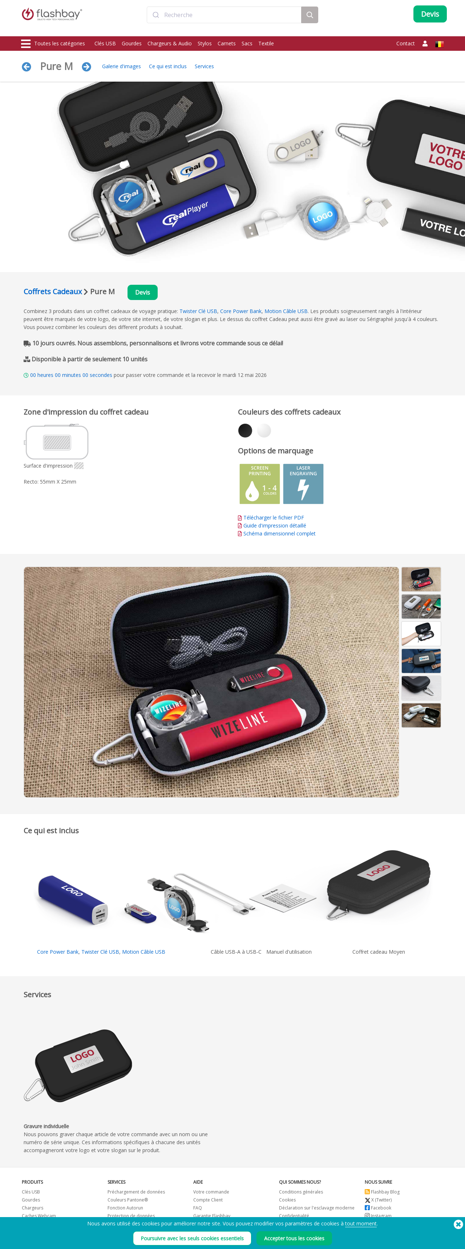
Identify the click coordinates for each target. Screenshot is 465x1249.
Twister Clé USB (198, 312)
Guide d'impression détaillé (274, 527)
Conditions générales (301, 1194)
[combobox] (224, 19)
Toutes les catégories (53, 43)
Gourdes (132, 43)
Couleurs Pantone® (128, 1202)
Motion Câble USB (286, 312)
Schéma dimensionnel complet (279, 535)
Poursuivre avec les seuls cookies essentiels (192, 1238)
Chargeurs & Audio (169, 43)
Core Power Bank (241, 312)
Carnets (227, 43)
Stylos (205, 43)
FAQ (197, 1210)
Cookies (287, 1202)
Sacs (247, 43)
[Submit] (155, 19)
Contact (405, 43)
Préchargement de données (136, 1194)
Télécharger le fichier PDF (271, 519)
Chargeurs (32, 1210)
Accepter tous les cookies (294, 1238)
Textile (266, 43)
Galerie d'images (121, 66)
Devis (144, 293)
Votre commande (211, 1194)
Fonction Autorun (125, 1210)
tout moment (361, 1223)
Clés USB (105, 43)
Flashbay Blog (382, 1194)
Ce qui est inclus (168, 66)
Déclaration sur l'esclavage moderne (317, 1210)
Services (204, 66)
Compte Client (208, 1202)
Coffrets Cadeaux (53, 292)
